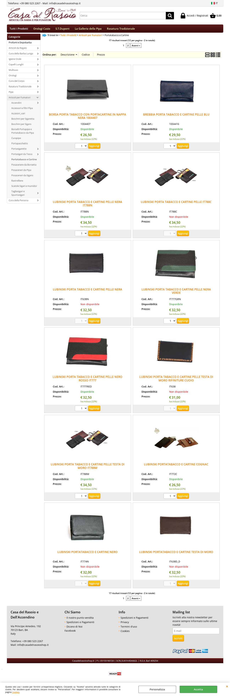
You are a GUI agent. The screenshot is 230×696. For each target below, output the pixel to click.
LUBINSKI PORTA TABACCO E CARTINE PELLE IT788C (176, 203)
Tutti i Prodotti (19, 29)
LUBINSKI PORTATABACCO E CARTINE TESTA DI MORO (176, 553)
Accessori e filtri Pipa (22, 109)
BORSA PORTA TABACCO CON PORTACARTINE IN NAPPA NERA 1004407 (87, 117)
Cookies (15, 692)
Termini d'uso (129, 627)
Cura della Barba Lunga (21, 54)
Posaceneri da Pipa (21, 171)
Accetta (198, 689)
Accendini (16, 103)
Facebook (70, 631)
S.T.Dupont (63, 29)
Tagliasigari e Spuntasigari (18, 194)
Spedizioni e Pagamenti (80, 623)
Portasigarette (18, 150)
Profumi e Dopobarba (20, 43)
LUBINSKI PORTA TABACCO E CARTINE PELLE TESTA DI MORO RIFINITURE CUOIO (176, 379)
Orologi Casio (41, 29)
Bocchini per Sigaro (21, 125)
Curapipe (16, 139)
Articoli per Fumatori (19, 98)
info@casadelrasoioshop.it (32, 646)
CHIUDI (227, 686)
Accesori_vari (18, 114)
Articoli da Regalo (18, 49)
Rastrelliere (17, 181)
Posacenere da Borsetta (23, 165)
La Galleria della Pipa (88, 29)
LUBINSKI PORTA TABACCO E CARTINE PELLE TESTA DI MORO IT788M (87, 467)
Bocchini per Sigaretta (22, 119)
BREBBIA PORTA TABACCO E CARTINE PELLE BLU (176, 115)
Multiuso (13, 71)
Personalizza (157, 689)
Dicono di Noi (74, 627)
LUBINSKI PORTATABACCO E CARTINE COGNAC (176, 465)
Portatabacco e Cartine (24, 160)
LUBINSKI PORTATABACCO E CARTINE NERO (87, 553)
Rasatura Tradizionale (121, 29)
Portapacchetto (19, 144)
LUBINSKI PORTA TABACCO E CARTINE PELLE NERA (87, 291)
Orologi (12, 76)
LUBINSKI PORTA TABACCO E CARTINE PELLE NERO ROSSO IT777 (87, 379)
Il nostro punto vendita (80, 618)
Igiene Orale (15, 60)
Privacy (125, 623)
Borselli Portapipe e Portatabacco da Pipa (22, 132)
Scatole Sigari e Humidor (24, 187)
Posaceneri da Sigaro (22, 176)
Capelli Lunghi (16, 65)
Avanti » (136, 46)
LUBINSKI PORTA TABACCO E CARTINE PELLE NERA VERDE (176, 292)
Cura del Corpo (16, 82)
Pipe (11, 93)
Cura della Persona (18, 201)
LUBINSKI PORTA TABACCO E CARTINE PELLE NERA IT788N (87, 204)
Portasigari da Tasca (21, 155)
